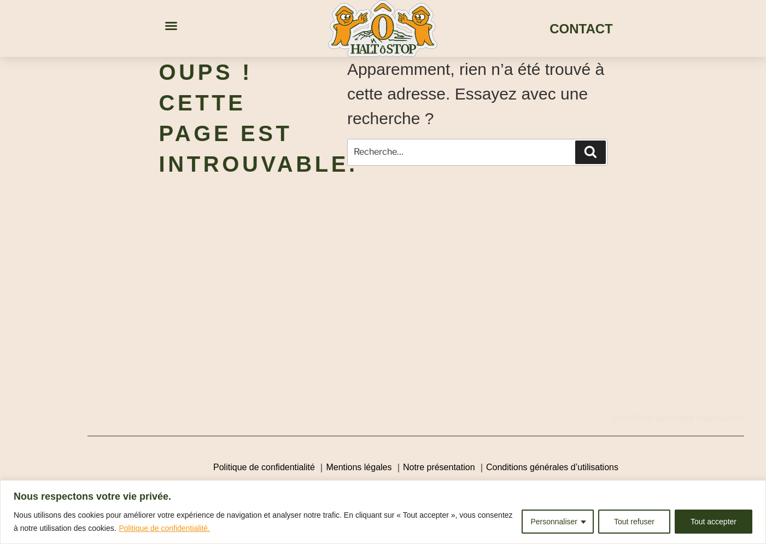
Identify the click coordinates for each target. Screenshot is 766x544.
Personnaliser (553, 521)
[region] (383, 512)
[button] (171, 26)
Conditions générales (653, 418)
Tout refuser (634, 521)
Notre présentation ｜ (444, 467)
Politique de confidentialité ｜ (269, 467)
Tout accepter (713, 521)
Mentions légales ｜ (364, 467)
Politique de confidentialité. (164, 528)
